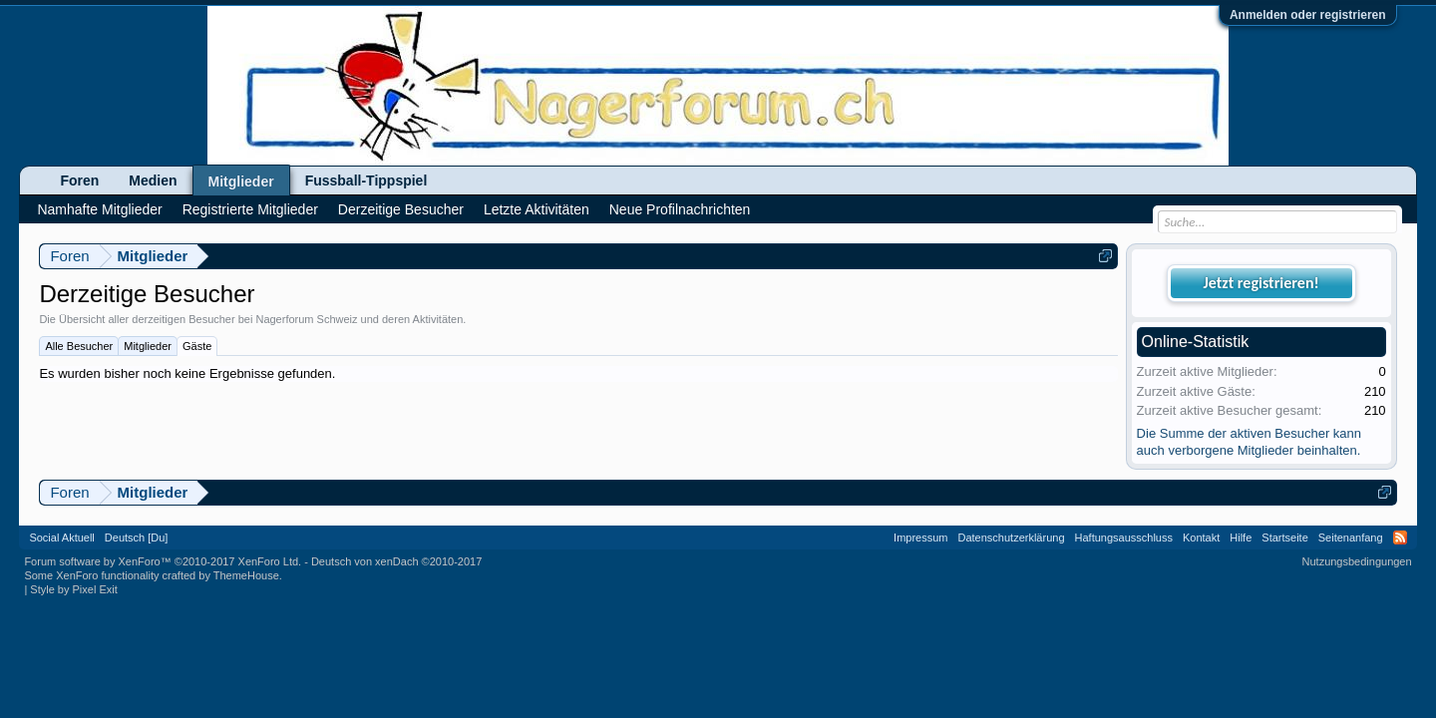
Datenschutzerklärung (1011, 537)
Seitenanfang (1350, 537)
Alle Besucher (79, 346)
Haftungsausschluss (1124, 537)
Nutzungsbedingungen (1357, 561)
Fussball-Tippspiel (366, 180)
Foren (79, 180)
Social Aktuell (61, 537)
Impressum (920, 537)
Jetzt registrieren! (1261, 282)
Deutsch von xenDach (396, 561)
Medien (153, 180)
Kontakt (1201, 537)
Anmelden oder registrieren (1308, 15)
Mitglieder (148, 346)
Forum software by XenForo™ (162, 561)
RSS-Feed (1400, 537)
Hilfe (1241, 537)
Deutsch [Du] (137, 537)
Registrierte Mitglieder (250, 209)
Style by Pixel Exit (73, 589)
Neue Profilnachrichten (680, 209)
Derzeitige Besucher (401, 209)
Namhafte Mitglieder (99, 209)
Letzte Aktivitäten (536, 209)
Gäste (196, 346)
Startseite (1284, 537)
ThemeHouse (246, 575)
